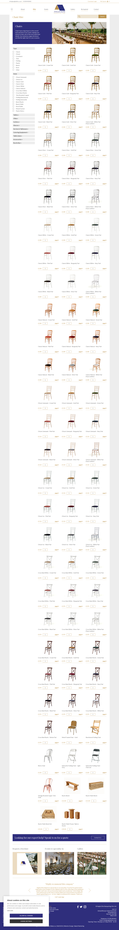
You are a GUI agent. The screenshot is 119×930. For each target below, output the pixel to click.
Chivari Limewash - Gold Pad (70, 404)
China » (15, 118)
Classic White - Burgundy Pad (70, 264)
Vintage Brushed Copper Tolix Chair (47, 796)
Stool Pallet (19, 106)
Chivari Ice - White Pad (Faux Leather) (92, 545)
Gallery (73, 9)
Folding (18, 61)
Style (15, 74)
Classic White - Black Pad (45, 292)
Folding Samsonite (21, 99)
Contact (96, 9)
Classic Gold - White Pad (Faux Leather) (93, 122)
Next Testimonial (89, 890)
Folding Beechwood (22, 97)
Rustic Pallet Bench (91, 795)
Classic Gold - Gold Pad (69, 66)
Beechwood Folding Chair (93, 738)
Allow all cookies (16, 921)
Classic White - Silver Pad (69, 292)
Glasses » (16, 125)
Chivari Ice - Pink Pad (44, 517)
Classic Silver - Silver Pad (69, 207)
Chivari (18, 54)
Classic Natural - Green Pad (94, 320)
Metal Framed (20, 109)
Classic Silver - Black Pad (45, 207)
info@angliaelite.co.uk (15, 1)
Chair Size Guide (49, 911)
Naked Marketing (79, 926)
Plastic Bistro (20, 111)
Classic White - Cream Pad (46, 236)
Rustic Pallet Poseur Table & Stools (70, 824)
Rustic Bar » (17, 143)
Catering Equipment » (20, 132)
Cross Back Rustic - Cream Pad (47, 657)
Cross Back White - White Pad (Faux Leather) (95, 630)
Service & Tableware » (20, 129)
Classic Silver (20, 84)
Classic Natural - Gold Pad (69, 320)
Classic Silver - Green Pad (93, 151)
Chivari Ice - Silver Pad (68, 545)
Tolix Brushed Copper (22, 95)
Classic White (20, 86)
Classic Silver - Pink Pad (45, 179)
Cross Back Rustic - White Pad (95, 711)
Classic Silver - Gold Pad (69, 151)
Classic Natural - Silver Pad (70, 375)
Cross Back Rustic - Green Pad (95, 657)
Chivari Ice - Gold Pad (68, 488)
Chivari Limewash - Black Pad (46, 460)
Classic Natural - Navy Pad (93, 346)
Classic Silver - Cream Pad (45, 151)
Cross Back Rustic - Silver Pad (70, 711)
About (23, 9)
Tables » (16, 115)
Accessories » (18, 139)
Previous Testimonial (29, 890)
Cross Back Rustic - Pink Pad (46, 684)
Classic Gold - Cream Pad (45, 66)
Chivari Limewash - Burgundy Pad (72, 432)
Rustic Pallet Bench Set (45, 824)
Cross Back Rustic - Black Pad (46, 711)
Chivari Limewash (21, 77)
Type (15, 48)
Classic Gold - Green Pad (93, 66)
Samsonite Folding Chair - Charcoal (93, 767)
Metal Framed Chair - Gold (69, 737)
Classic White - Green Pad (93, 236)
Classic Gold (19, 82)
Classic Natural (20, 88)
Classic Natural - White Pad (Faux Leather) (94, 375)
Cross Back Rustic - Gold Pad (70, 657)
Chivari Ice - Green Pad (92, 488)
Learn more (10, 916)
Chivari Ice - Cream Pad (45, 488)
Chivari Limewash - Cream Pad (47, 404)
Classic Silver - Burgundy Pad (70, 179)
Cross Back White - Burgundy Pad (72, 602)
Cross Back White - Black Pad (46, 630)
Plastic (18, 63)
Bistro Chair (41, 766)
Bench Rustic (20, 102)
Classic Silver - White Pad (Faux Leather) (93, 207)
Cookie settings (36, 921)
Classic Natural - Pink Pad (45, 347)
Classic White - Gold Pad (69, 236)
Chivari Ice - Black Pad (44, 545)
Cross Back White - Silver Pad (70, 630)
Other (17, 70)
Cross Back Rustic (21, 93)
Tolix (17, 58)
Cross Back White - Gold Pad (70, 573)
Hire (34, 9)
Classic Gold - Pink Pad (45, 94)
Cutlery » (16, 122)
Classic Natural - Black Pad (46, 375)
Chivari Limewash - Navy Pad (94, 432)
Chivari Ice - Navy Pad (92, 517)
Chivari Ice (19, 79)
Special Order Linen (50, 908)
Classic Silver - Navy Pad (93, 179)
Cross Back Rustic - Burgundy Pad (72, 684)
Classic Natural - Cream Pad (46, 320)
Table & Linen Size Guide (51, 909)
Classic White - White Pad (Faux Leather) (93, 292)
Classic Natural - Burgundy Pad (71, 346)
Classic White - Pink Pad (45, 264)
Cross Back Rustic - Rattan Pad (47, 737)
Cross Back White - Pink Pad (46, 602)
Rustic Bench (65, 795)
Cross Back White (21, 90)
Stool (17, 67)
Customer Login (92, 1)
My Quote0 (105, 1)
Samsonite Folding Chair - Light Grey (71, 767)
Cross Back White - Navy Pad (94, 602)
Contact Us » (98, 837)
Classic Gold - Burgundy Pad (70, 94)
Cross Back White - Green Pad (95, 573)
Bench (18, 65)
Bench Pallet (19, 104)
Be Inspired (84, 9)
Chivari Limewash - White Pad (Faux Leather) (94, 460)
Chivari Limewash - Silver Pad (70, 460)
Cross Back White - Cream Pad (47, 573)
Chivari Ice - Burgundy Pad (70, 517)
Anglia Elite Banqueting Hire (59, 9)
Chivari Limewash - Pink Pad (46, 432)
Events (46, 9)
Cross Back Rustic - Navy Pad (94, 684)
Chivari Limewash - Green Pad (94, 404)
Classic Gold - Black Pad (45, 122)
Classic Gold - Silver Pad (69, 122)
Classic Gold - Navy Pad (93, 94)
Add (56, 70)
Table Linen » (17, 136)
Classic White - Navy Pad (93, 264)
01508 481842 (27, 1)
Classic (18, 52)
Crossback (19, 56)
